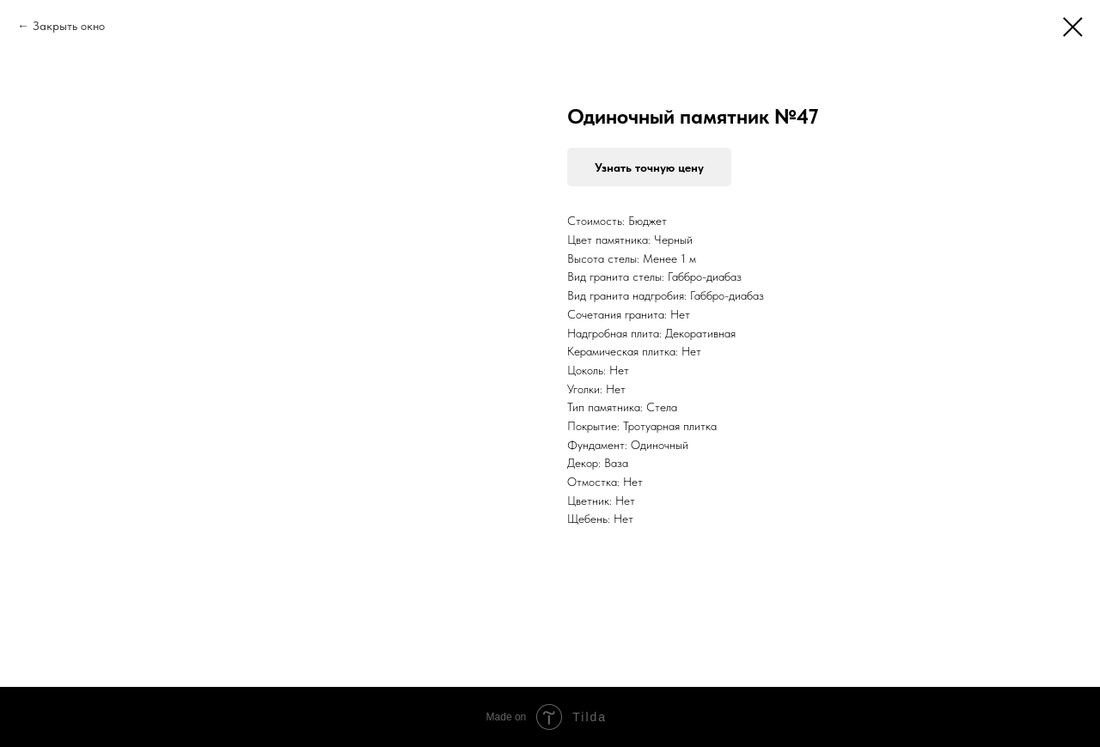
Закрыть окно (69, 26)
